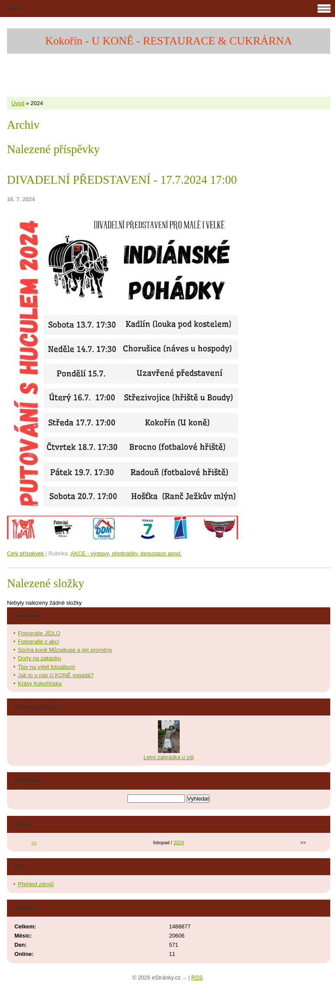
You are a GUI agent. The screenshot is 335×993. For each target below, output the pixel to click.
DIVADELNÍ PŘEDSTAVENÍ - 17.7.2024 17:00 (122, 179)
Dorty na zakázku (39, 658)
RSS (197, 977)
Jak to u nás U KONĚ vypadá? (56, 675)
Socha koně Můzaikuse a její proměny (65, 650)
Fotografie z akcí (38, 641)
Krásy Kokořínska (40, 683)
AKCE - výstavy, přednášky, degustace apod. (126, 553)
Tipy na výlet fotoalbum (46, 667)
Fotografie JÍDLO (39, 633)
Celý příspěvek (25, 553)
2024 (179, 842)
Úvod (17, 103)
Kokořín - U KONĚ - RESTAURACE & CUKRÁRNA (168, 40)
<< (34, 842)
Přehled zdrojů (36, 884)
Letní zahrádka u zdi (169, 757)
